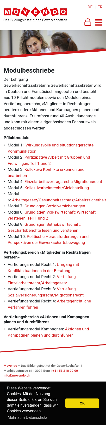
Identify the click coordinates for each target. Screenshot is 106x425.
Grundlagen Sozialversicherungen (55, 206)
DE (90, 7)
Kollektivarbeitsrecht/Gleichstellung (57, 187)
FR (100, 7)
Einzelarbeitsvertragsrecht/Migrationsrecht (63, 181)
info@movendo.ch (17, 375)
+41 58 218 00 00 (65, 370)
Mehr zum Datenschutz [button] (27, 417)
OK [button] (82, 403)
